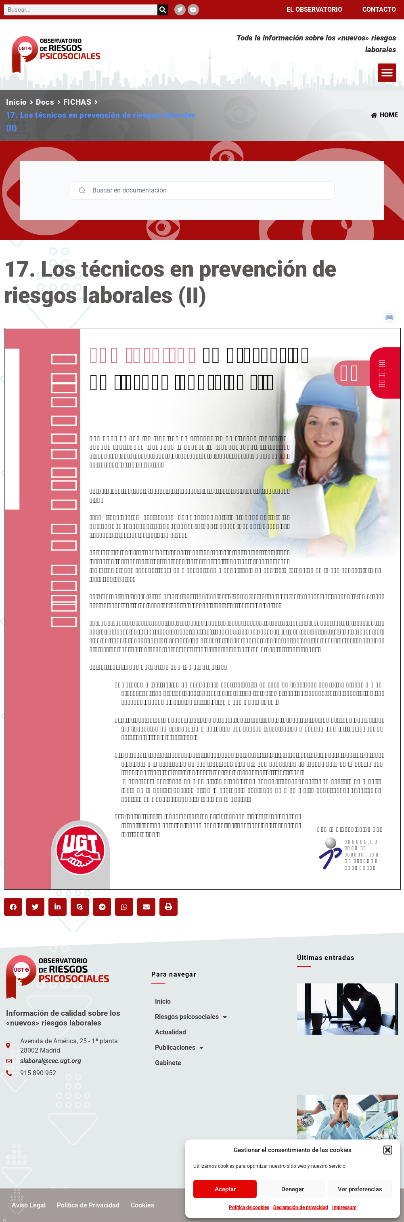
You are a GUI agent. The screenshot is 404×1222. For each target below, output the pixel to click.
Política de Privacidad (88, 1205)
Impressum (344, 1207)
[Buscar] (162, 9)
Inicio (16, 102)
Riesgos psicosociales (191, 1017)
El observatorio (314, 9)
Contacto (379, 9)
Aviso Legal (29, 1205)
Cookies (142, 1205)
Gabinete (168, 1063)
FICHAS (77, 102)
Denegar (292, 1189)
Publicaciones (179, 1047)
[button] (388, 1150)
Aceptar (225, 1189)
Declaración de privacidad (300, 1207)
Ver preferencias (360, 1189)
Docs (45, 102)
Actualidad (170, 1032)
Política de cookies (249, 1207)
